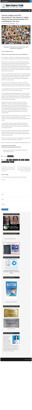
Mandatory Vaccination (5, 161)
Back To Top (28, 359)
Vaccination (12, 161)
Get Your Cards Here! (11, 318)
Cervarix (10, 159)
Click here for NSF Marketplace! (11, 301)
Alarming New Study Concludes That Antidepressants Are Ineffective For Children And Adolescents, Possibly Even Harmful (8, 169)
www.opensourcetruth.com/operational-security (11, 272)
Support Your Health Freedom (9, 238)
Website (3, 204)
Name (2, 194)
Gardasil (22, 159)
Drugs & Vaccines (10, 156)
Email (2, 199)
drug (19, 159)
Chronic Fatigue (15, 159)
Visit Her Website (11, 350)
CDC (7, 159)
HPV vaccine (27, 159)
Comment (3, 179)
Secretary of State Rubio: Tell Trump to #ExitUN (11, 10)
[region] (11, 289)
